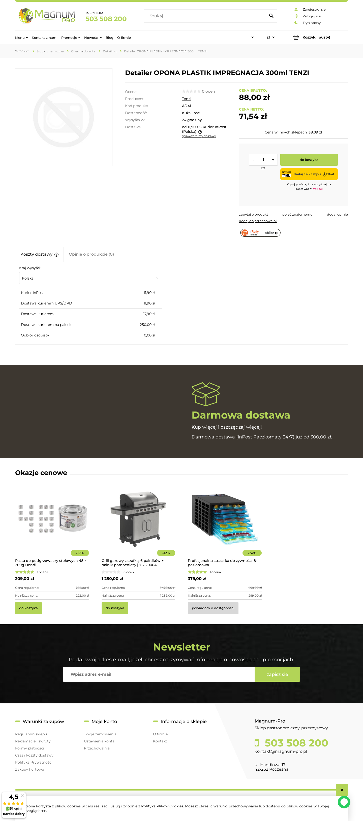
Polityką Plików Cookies (162, 806)
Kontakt (160, 741)
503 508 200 (106, 19)
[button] (253, 214)
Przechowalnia (97, 748)
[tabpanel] (181, 303)
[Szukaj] (271, 16)
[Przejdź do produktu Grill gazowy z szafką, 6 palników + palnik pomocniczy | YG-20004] (138, 526)
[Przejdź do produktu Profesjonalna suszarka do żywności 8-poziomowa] (225, 526)
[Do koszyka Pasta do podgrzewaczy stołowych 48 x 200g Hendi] (28, 608)
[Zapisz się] (277, 674)
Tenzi (186, 98)
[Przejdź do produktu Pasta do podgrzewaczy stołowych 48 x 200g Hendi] (52, 526)
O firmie (160, 734)
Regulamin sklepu (31, 734)
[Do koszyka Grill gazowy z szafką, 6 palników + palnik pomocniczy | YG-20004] (115, 608)
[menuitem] (21, 37)
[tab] (39, 254)
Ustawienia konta (99, 741)
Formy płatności (29, 748)
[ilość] (263, 160)
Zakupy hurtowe (29, 769)
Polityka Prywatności (33, 762)
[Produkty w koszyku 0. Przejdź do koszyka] (316, 37)
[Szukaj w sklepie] (206, 16)
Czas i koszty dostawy (34, 755)
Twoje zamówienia (100, 734)
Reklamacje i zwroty (33, 741)
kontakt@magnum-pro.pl (281, 751)
